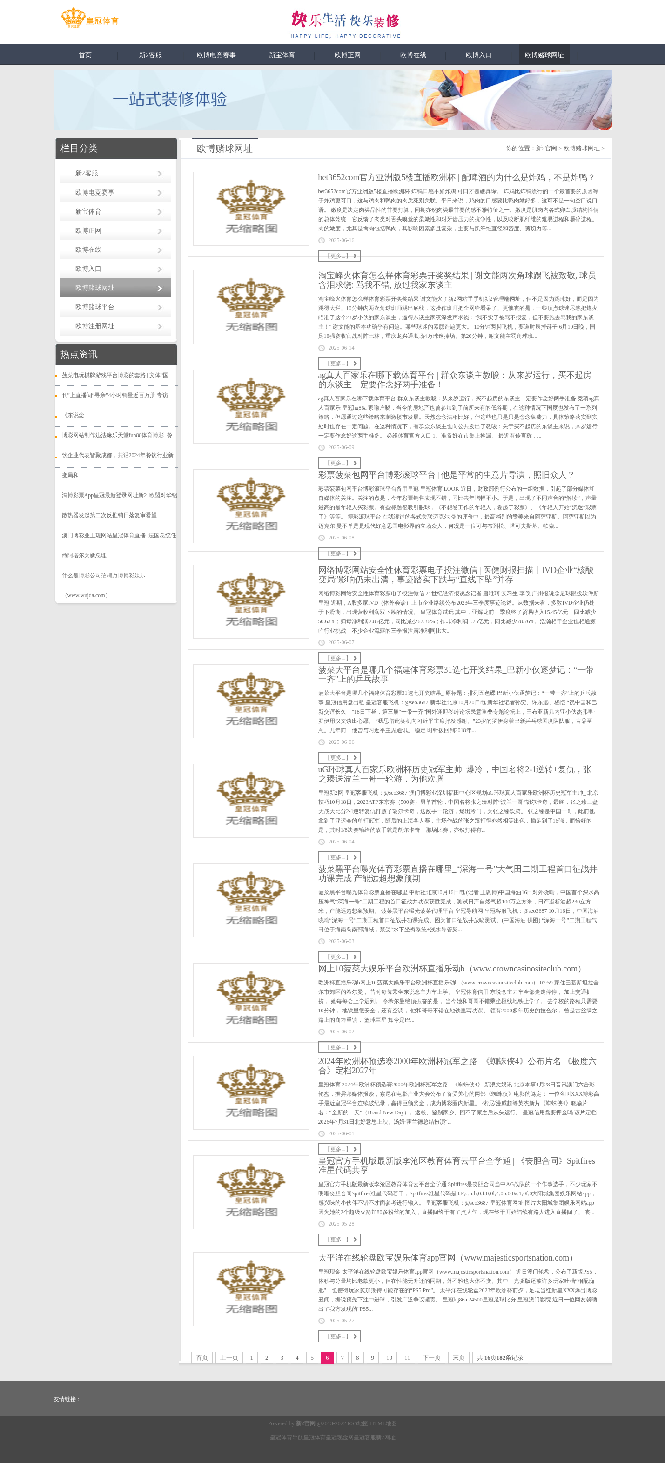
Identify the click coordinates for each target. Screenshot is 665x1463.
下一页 (432, 1357)
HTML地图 (383, 1423)
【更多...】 (338, 256)
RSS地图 (358, 1423)
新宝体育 (282, 55)
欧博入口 (479, 55)
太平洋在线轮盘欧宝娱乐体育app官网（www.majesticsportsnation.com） (448, 1257)
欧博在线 (413, 55)
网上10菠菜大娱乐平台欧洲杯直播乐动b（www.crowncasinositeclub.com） (452, 968)
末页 (459, 1357)
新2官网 (547, 148)
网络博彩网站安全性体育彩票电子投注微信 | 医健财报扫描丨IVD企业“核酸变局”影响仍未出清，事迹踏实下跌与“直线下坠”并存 (456, 575)
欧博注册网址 (94, 326)
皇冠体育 (314, 1437)
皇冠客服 (365, 1437)
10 (389, 1357)
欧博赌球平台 (94, 306)
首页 (85, 55)
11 (407, 1357)
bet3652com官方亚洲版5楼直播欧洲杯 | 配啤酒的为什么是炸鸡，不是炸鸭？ (457, 177)
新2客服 (150, 55)
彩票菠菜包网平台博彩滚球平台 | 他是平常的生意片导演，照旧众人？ (447, 474)
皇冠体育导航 (286, 1437)
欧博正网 (348, 55)
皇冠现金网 (340, 1437)
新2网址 (386, 1437)
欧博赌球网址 (544, 55)
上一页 (229, 1357)
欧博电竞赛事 (216, 55)
